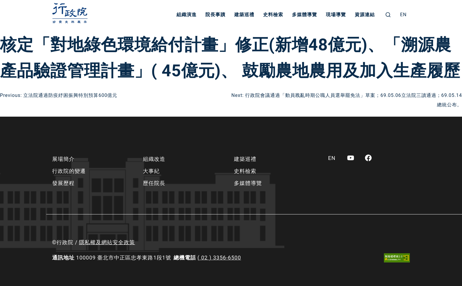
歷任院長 (154, 183)
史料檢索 (273, 14)
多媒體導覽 (304, 14)
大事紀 (151, 171)
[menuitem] (403, 15)
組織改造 (154, 159)
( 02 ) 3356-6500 (219, 257)
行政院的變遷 (69, 171)
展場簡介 (63, 159)
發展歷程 (63, 183)
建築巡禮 (244, 14)
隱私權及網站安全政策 (107, 242)
